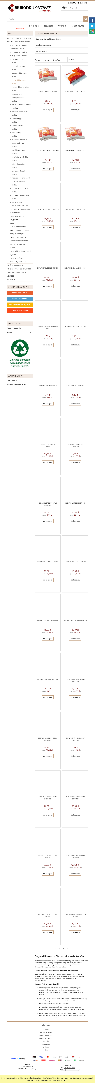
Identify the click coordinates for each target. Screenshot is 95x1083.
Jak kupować (46, 1044)
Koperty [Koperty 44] (12, 223)
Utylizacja (46, 1047)
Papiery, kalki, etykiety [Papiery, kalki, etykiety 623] (18, 45)
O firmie (46, 1029)
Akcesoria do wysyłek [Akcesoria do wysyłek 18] (18, 237)
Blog (46, 1050)
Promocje (11, 279)
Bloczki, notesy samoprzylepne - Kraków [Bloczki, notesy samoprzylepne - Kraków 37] (18, 97)
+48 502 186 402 (69, 1068)
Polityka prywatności (46, 1035)
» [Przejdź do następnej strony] (67, 948)
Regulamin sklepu (46, 1032)
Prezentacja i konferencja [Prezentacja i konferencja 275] (19, 230)
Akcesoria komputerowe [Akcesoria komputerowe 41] (19, 241)
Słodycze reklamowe (20, 311)
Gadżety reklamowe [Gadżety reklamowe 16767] (15, 265)
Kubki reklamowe (19, 299)
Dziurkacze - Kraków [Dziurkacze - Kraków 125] (19, 52)
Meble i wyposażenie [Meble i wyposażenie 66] (18, 262)
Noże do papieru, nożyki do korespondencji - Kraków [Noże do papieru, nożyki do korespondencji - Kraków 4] (21, 181)
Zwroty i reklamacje (46, 1038)
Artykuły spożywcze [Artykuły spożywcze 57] (17, 258)
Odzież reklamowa (20, 293)
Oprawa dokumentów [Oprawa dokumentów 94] (18, 227)
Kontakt (46, 1041)
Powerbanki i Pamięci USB (19, 305)
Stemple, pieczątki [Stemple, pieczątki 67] (17, 234)
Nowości (10, 276)
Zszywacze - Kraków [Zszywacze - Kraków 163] (19, 56)
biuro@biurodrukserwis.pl (70, 1070)
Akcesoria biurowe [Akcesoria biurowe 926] (17, 49)
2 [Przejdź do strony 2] (63, 948)
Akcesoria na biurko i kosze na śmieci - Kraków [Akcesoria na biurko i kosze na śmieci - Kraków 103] (20, 143)
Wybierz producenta (14, 328)
